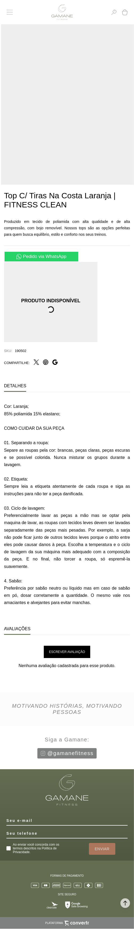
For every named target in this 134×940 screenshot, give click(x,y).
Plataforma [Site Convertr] (67, 923)
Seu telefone (22, 833)
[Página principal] (62, 12)
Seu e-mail (19, 820)
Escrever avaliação (67, 652)
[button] (125, 903)
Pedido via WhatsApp (44, 256)
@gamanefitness (67, 753)
